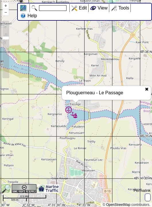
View (103, 7)
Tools (123, 7)
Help (32, 15)
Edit (83, 7)
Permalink (142, 190)
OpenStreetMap (118, 205)
